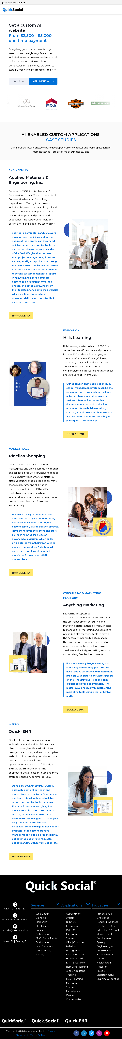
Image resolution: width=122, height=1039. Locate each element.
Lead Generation (45, 946)
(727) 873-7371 (9, 2)
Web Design (42, 913)
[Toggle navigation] (117, 9)
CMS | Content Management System (74, 934)
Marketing (41, 922)
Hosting (40, 954)
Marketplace (73, 991)
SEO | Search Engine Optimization (43, 930)
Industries (100, 905)
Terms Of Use (37, 1035)
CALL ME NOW (41, 81)
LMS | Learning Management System (74, 983)
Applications (71, 905)
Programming (44, 950)
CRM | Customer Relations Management (75, 946)
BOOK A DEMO (21, 315)
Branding (41, 918)
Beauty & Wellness (107, 922)
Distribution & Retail (108, 926)
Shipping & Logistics (108, 979)
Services (38, 905)
